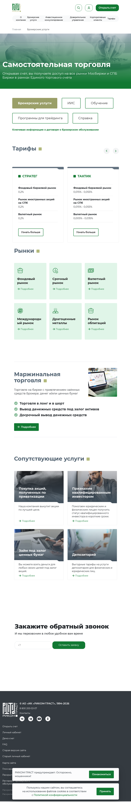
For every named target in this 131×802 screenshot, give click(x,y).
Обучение (101, 103)
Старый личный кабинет (16, 757)
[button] (107, 151)
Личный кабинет (11, 733)
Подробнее (27, 289)
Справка (87, 118)
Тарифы (111, 18)
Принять (105, 791)
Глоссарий (8, 769)
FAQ (4, 745)
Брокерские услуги (33, 18)
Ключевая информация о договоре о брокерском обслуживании (55, 130)
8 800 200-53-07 (28, 709)
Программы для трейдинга (41, 118)
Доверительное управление (78, 18)
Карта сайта (9, 763)
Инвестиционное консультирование (54, 18)
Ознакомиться (101, 774)
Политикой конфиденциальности (55, 795)
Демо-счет (8, 739)
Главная (16, 29)
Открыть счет (107, 7)
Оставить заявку (69, 645)
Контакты (25, 713)
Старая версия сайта (14, 751)
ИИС (72, 103)
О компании (21, 18)
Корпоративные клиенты (98, 18)
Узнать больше (31, 232)
